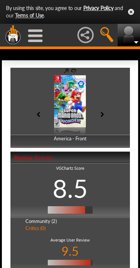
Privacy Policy (98, 8)
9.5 (70, 251)
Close (131, 12)
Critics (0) (35, 228)
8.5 (70, 188)
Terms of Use (29, 15)
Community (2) (41, 221)
